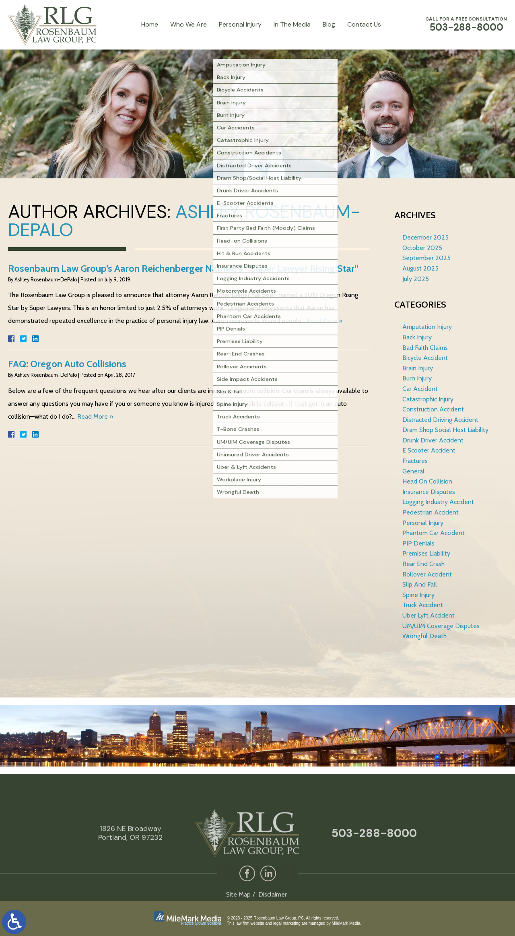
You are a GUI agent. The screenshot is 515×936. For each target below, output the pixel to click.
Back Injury (417, 337)
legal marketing (287, 923)
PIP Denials (418, 543)
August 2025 (420, 268)
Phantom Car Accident (433, 533)
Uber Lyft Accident (428, 615)
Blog (329, 24)
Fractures (415, 461)
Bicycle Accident (425, 358)
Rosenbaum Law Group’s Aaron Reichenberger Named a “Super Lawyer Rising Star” (183, 268)
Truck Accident (422, 605)
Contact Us (364, 24)
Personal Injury (240, 24)
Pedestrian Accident (430, 512)
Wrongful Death (424, 636)
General (413, 471)
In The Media (292, 24)
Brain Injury (417, 368)
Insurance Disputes (428, 492)
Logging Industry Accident (438, 502)
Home (149, 24)
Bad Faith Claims (425, 347)
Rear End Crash (423, 564)
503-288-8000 (374, 860)
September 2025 (426, 258)
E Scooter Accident (428, 450)
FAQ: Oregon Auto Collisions (67, 364)
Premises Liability (426, 553)
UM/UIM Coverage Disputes (441, 626)
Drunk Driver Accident (433, 440)
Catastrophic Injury (427, 399)
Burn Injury (417, 378)
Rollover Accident (427, 574)
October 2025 (422, 248)
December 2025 (425, 237)
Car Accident (420, 389)
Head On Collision (427, 481)
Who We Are (188, 24)
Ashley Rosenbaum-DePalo (184, 221)
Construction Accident (433, 409)
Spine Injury (418, 595)
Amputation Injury (427, 327)
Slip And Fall (419, 584)
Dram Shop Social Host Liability (445, 430)
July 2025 (415, 279)
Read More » (324, 320)
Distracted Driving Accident (440, 420)
